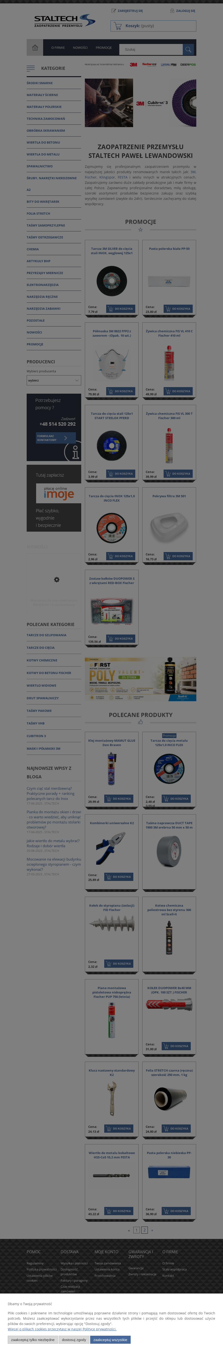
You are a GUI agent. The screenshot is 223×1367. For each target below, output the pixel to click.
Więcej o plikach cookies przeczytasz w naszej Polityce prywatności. (62, 1329)
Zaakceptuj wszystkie (110, 1340)
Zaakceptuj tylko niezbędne (33, 1340)
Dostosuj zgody (74, 1340)
